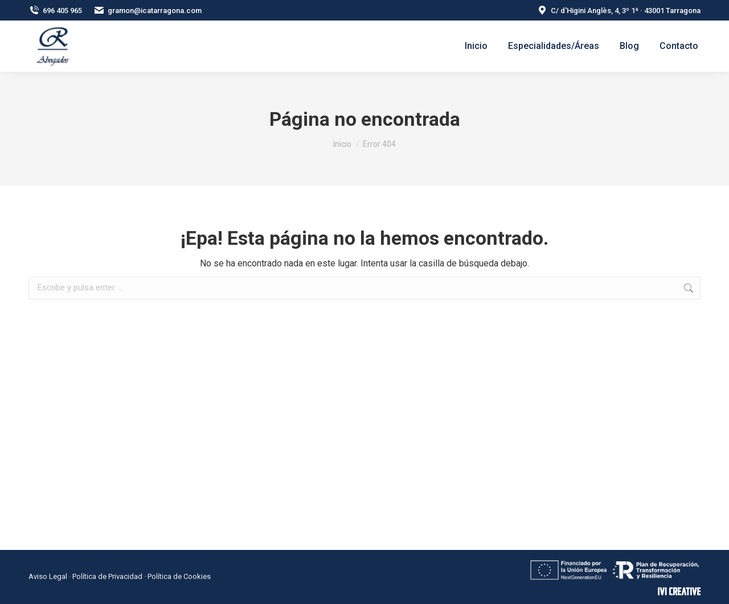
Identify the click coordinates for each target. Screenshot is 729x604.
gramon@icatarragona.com (147, 10)
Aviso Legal (47, 576)
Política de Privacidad (107, 576)
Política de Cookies (179, 576)
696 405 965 (55, 10)
